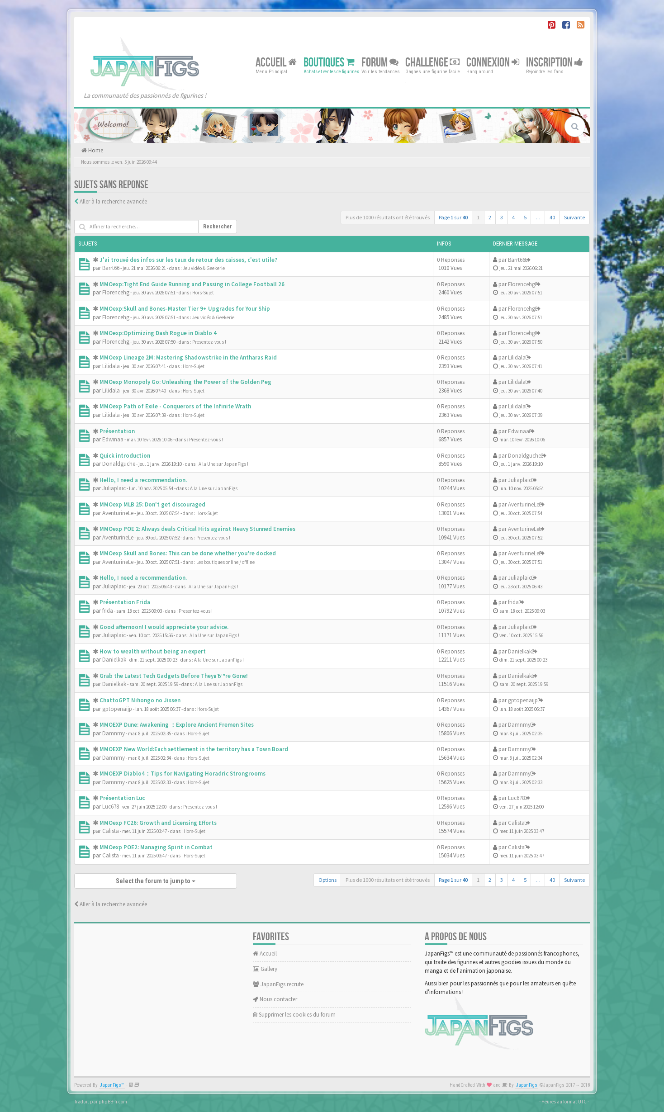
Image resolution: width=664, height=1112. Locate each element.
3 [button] (501, 217)
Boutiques (329, 62)
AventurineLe (117, 513)
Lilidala (111, 366)
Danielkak (114, 659)
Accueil (276, 62)
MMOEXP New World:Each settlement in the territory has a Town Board (194, 749)
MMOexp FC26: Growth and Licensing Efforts (158, 823)
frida (107, 611)
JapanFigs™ (112, 1085)
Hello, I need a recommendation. (143, 480)
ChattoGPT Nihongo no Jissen (140, 700)
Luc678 (110, 806)
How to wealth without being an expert (153, 651)
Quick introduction (125, 455)
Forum (379, 62)
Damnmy (113, 733)
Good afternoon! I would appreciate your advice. (164, 627)
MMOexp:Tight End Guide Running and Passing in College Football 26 (192, 284)
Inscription (554, 62)
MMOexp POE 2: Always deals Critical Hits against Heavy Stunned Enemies (197, 529)
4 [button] (513, 217)
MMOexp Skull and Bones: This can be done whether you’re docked (188, 553)
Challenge (432, 62)
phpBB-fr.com (113, 1101)
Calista (110, 831)
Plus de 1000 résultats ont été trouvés (388, 217)
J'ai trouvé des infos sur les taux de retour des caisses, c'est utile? (188, 260)
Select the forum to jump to (155, 881)
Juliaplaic (114, 488)
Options (327, 879)
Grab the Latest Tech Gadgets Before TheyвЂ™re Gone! (174, 676)
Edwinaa (112, 439)
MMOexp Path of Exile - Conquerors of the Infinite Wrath (175, 406)
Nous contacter (275, 999)
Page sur (453, 217)
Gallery (265, 969)
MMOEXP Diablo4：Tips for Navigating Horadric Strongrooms (183, 773)
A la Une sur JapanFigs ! (223, 464)
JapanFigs (526, 1085)
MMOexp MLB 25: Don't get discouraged (152, 504)
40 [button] (552, 217)
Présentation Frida (125, 602)
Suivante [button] (574, 217)
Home (95, 150)
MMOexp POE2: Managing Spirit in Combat (156, 847)
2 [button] (490, 217)
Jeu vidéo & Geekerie (204, 268)
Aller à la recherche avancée (113, 201)
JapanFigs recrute (278, 984)
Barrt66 (110, 268)
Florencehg (115, 292)
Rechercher (217, 226)
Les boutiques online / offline (225, 562)
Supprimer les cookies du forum (294, 1014)
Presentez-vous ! (209, 342)
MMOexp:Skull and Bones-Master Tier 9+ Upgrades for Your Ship (185, 308)
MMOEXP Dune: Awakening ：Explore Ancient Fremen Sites (177, 725)
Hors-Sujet (203, 292)
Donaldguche (118, 464)
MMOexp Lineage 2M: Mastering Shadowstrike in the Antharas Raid (188, 357)
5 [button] (525, 217)
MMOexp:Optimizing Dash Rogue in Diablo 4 (158, 333)
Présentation (117, 431)
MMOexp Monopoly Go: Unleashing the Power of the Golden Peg (185, 382)
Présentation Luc (122, 798)
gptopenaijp (117, 709)
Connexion (492, 62)
